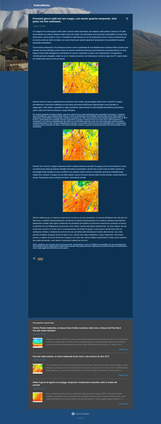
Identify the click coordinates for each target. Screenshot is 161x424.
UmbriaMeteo (42, 5)
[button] (127, 19)
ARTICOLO (123, 350)
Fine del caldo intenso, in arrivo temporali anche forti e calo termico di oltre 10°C (71, 356)
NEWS (40, 259)
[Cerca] (131, 6)
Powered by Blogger (80, 414)
